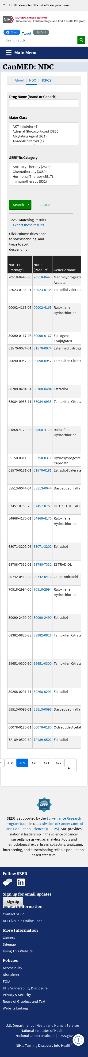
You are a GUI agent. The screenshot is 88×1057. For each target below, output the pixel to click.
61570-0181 (43, 470)
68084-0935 (43, 401)
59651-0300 (43, 663)
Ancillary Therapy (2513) (44, 166)
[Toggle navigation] (21, 52)
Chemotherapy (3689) (44, 171)
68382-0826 (43, 635)
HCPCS (46, 80)
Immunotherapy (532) (44, 181)
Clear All (45, 204)
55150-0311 (43, 457)
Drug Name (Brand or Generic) (33, 96)
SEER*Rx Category (23, 157)
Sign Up (13, 901)
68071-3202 (43, 546)
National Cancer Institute (34, 1035)
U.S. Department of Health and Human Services (43, 1025)
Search (18, 204)
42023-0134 (43, 289)
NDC (32, 80)
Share (13, 32)
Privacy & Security (17, 994)
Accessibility (12, 967)
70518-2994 (43, 589)
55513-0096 (43, 709)
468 (10, 762)
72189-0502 (43, 739)
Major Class (18, 117)
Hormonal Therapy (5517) (44, 176)
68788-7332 (43, 564)
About (19, 80)
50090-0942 (43, 360)
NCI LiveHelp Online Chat (22, 920)
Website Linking (15, 1008)
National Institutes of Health (43, 1030)
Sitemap (9, 944)
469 (22, 762)
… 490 (70, 765)
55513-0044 (43, 488)
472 (58, 762)
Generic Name (65, 269)
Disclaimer (11, 974)
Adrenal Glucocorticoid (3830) (44, 131)
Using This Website (18, 951)
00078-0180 (43, 727)
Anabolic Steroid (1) (44, 141)
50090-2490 (43, 617)
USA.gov (66, 1035)
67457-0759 (43, 505)
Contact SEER (13, 914)
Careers (9, 937)
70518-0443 (43, 277)
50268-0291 (43, 691)
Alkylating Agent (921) (44, 136)
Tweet (26, 33)
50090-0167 (43, 335)
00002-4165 (43, 307)
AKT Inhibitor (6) (44, 126)
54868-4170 (43, 429)
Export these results (28, 224)
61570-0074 (43, 348)
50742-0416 (43, 576)
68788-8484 (43, 389)
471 (46, 762)
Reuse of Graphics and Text (24, 1001)
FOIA (6, 981)
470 (34, 762)
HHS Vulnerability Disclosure (25, 988)
